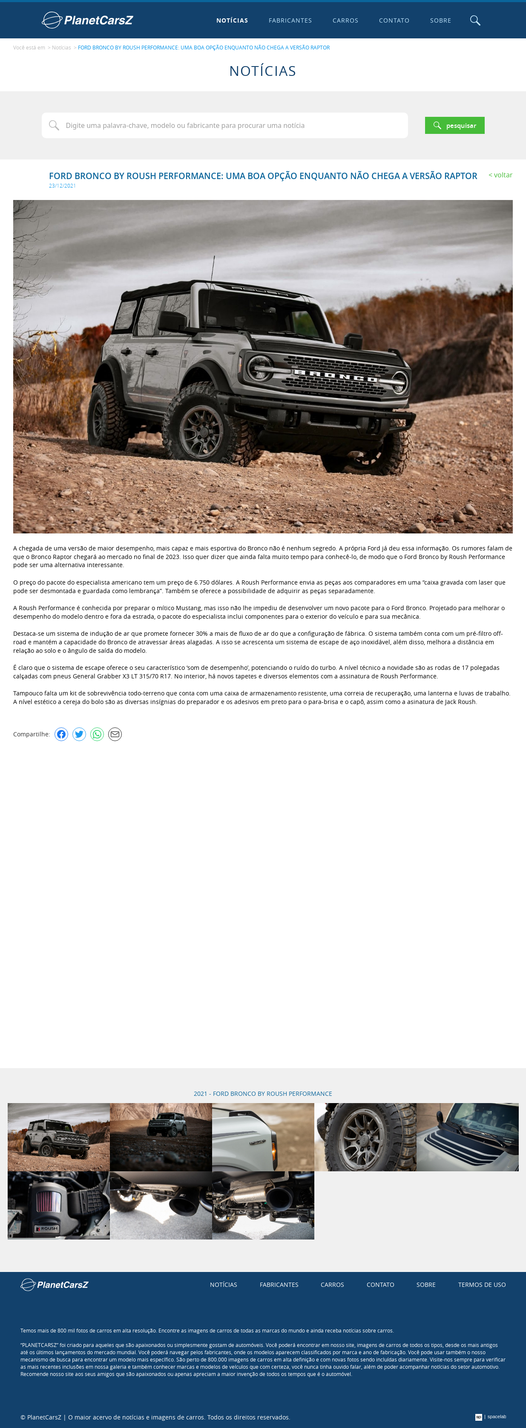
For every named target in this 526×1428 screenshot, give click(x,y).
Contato (394, 20)
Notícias (232, 20)
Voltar (503, 175)
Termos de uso (482, 1284)
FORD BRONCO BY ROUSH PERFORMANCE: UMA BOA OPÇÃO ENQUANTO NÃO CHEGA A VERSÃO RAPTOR (204, 47)
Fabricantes (290, 20)
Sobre (440, 20)
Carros (346, 20)
